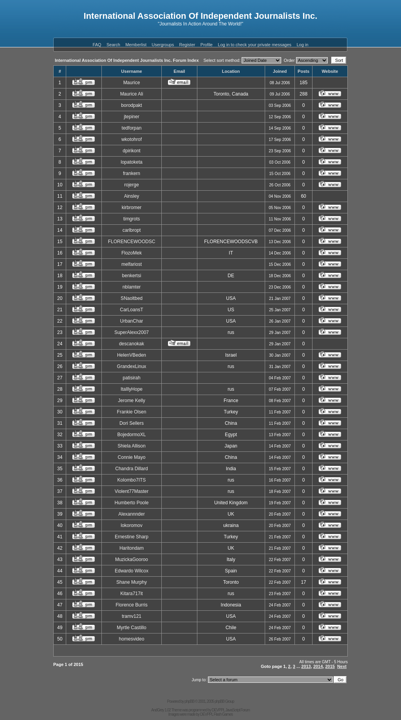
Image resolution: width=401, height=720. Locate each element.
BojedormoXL (131, 434)
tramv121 (131, 616)
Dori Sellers (131, 423)
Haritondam (131, 548)
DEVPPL (218, 710)
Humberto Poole (132, 502)
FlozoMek (131, 253)
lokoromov (131, 525)
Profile (206, 44)
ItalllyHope (132, 389)
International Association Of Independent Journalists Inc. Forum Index (127, 60)
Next (342, 666)
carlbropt (132, 230)
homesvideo (132, 639)
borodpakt (131, 105)
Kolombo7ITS (131, 480)
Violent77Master (132, 491)
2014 (318, 666)
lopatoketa (131, 162)
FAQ (97, 44)
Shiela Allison (131, 446)
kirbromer (132, 207)
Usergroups (163, 44)
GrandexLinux (131, 366)
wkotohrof (131, 139)
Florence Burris (131, 605)
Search (113, 44)
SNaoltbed (132, 298)
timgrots (131, 219)
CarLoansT (131, 309)
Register (187, 44)
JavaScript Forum (238, 710)
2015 (329, 666)
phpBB (189, 701)
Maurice (131, 82)
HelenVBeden (131, 355)
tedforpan (132, 128)
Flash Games (223, 714)
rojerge (131, 185)
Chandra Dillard (131, 468)
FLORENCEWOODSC (131, 241)
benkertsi (131, 275)
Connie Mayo (132, 457)
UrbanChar (131, 321)
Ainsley (131, 196)
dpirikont (131, 150)
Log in (302, 44)
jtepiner (131, 116)
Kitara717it (131, 593)
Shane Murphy (131, 582)
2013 (306, 666)
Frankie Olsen (131, 412)
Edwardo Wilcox (131, 571)
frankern (131, 173)
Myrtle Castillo (131, 627)
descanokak (131, 343)
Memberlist (135, 44)
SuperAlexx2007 (131, 332)
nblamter (132, 287)
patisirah (131, 378)
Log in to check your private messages (254, 44)
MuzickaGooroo (131, 559)
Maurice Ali (131, 94)
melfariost (131, 264)
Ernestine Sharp (131, 537)
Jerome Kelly (131, 400)
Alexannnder (131, 514)
